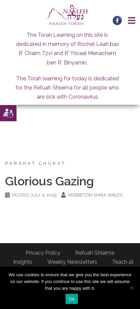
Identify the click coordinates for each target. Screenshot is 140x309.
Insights (22, 262)
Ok (72, 299)
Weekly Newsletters (72, 262)
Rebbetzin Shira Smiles (95, 195)
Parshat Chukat (35, 163)
